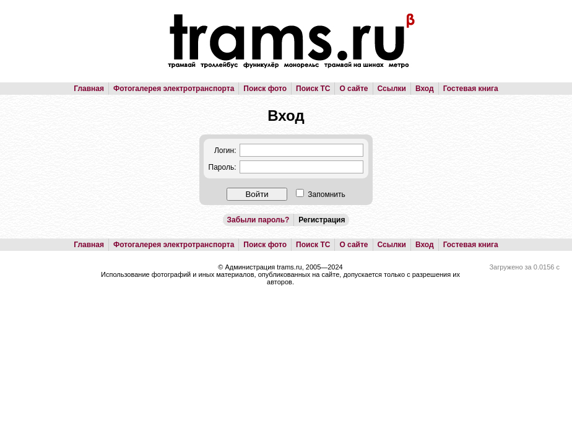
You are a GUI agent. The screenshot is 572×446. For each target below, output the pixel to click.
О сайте (353, 88)
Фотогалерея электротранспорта (173, 88)
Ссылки (392, 88)
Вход (424, 88)
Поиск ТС (313, 88)
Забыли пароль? (258, 220)
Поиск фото (265, 88)
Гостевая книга (470, 88)
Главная (89, 88)
